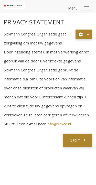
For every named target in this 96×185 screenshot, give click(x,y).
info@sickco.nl (59, 123)
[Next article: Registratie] (77, 140)
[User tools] (84, 34)
